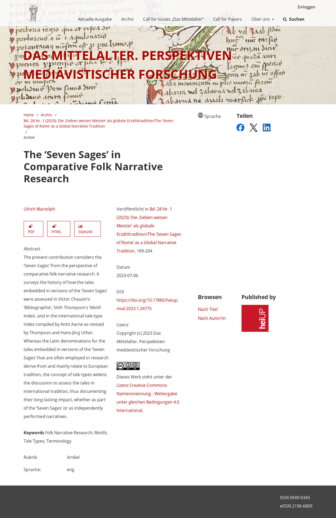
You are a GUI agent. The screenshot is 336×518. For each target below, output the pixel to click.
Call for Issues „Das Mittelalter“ (172, 19)
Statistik (85, 229)
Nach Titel (208, 309)
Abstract (32, 249)
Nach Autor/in (212, 318)
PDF (31, 229)
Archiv (126, 19)
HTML (56, 229)
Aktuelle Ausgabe (94, 19)
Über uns (260, 19)
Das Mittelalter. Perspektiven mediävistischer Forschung (127, 64)
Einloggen (304, 7)
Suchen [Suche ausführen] (296, 19)
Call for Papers (226, 19)
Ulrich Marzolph (39, 209)
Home (29, 114)
